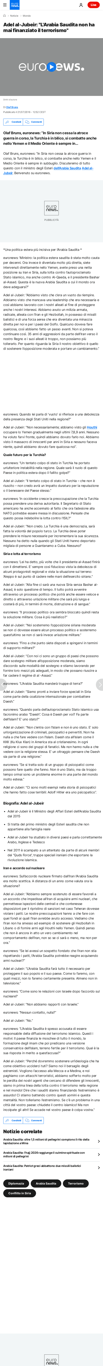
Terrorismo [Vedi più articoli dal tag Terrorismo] (76, 1183)
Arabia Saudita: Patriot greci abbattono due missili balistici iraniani (42, 1167)
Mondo (27, 16)
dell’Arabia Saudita (67, 168)
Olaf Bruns (12, 107)
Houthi (92, 427)
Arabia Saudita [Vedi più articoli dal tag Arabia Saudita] (46, 1183)
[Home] (4, 15)
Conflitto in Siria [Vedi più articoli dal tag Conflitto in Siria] (19, 1193)
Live (93, 4)
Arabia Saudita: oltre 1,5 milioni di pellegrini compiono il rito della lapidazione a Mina (46, 1141)
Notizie (14, 16)
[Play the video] (51, 67)
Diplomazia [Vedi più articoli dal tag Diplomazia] (16, 1183)
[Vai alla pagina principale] (15, 5)
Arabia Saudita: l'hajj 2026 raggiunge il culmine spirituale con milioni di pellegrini (44, 1154)
